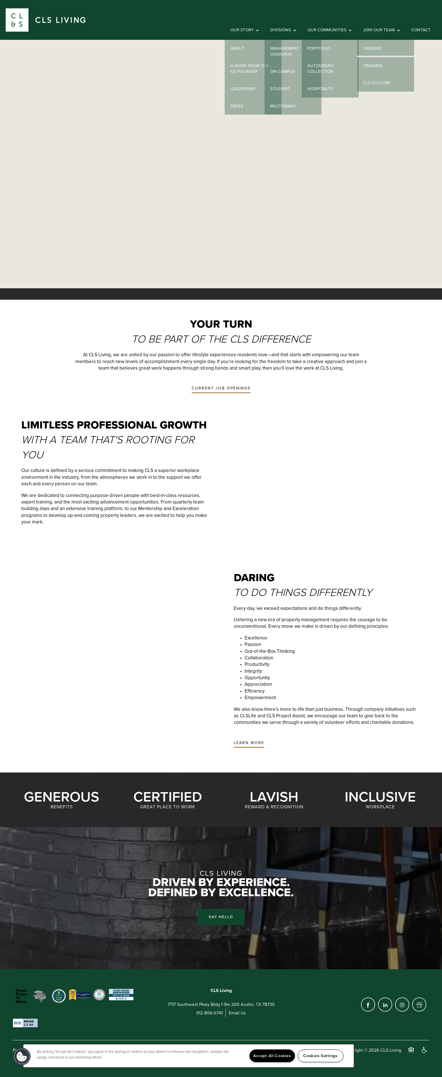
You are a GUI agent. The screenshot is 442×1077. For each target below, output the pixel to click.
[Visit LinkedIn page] (385, 1004)
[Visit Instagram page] (402, 1004)
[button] (221, 388)
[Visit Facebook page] (368, 1004)
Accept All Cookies (272, 1056)
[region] (188, 1056)
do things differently (339, 608)
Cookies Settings (320, 1056)
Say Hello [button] (221, 916)
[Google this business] (419, 1004)
